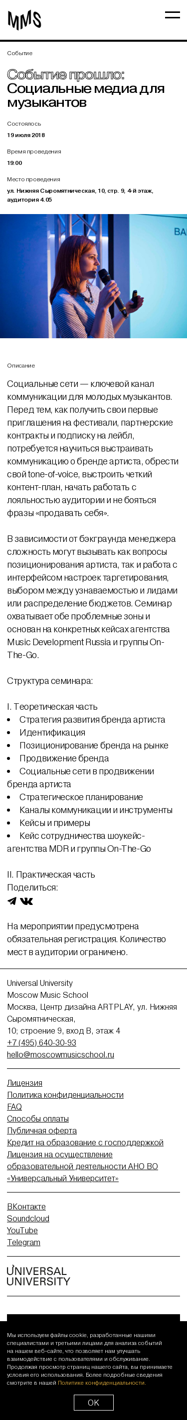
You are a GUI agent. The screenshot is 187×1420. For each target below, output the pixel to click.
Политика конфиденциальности (65, 1095)
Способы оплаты (38, 1118)
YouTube (22, 1230)
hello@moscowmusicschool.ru (60, 1054)
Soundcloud (28, 1218)
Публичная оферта (42, 1130)
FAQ (14, 1107)
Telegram (23, 1242)
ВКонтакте (26, 1206)
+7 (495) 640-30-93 (41, 1042)
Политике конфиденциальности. (102, 1382)
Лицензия (24, 1083)
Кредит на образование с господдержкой (85, 1142)
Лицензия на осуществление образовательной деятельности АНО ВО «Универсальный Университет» (82, 1166)
